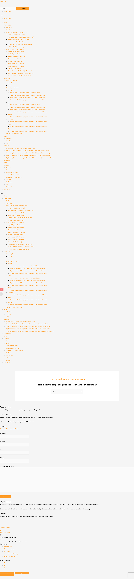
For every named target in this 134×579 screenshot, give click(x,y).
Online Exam (7, 78)
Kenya (9, 86)
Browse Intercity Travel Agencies (15, 49)
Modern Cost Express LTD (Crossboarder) (20, 40)
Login (7, 144)
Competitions (8, 160)
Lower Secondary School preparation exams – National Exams (28, 95)
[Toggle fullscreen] (18, 576)
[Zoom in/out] (25, 576)
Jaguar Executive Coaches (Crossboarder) (20, 45)
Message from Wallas (12, 172)
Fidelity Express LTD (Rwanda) (16, 54)
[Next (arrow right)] (10, 578)
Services (6, 146)
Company (6, 165)
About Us (8, 168)
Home (5, 23)
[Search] (24, 8)
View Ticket (9, 30)
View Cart (8, 141)
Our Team (8, 180)
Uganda (10, 115)
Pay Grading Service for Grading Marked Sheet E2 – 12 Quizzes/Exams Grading (28, 156)
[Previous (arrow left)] (3, 578)
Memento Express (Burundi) (16, 61)
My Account (7, 12)
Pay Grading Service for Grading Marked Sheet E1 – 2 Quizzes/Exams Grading (28, 153)
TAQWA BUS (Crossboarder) (16, 47)
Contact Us (9, 187)
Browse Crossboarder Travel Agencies (17, 32)
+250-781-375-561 (5, 535)
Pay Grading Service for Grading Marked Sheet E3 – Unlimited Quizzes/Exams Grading (30, 158)
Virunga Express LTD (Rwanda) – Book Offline (21, 71)
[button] (67, 16)
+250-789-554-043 (5, 531)
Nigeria (10, 129)
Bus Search (9, 28)
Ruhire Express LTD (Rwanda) (16, 64)
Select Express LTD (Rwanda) (16, 66)
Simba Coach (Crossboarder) (16, 42)
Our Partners (9, 182)
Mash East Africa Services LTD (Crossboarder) (21, 37)
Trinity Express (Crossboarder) (16, 35)
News (5, 163)
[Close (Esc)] (3, 576)
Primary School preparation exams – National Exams (25, 93)
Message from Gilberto (12, 175)
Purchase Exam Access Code (14, 134)
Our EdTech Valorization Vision (15, 177)
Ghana (9, 124)
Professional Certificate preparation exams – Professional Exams (28, 100)
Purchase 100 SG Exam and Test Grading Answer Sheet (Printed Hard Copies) (28, 151)
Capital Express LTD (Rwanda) (16, 52)
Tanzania (10, 119)
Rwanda (10, 83)
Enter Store (9, 139)
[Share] (10, 576)
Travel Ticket (7, 25)
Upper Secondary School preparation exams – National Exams (27, 98)
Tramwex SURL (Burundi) (15, 69)
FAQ (7, 185)
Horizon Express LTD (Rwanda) (16, 57)
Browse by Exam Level (12, 88)
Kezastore (3, 1)
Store (5, 136)
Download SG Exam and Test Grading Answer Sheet (20, 148)
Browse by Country (11, 81)
